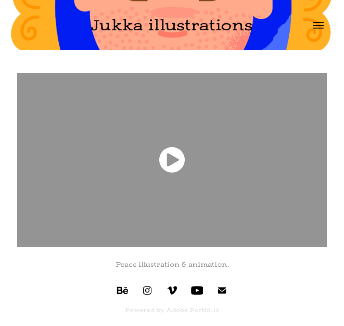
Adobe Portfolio (193, 310)
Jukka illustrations (172, 25)
